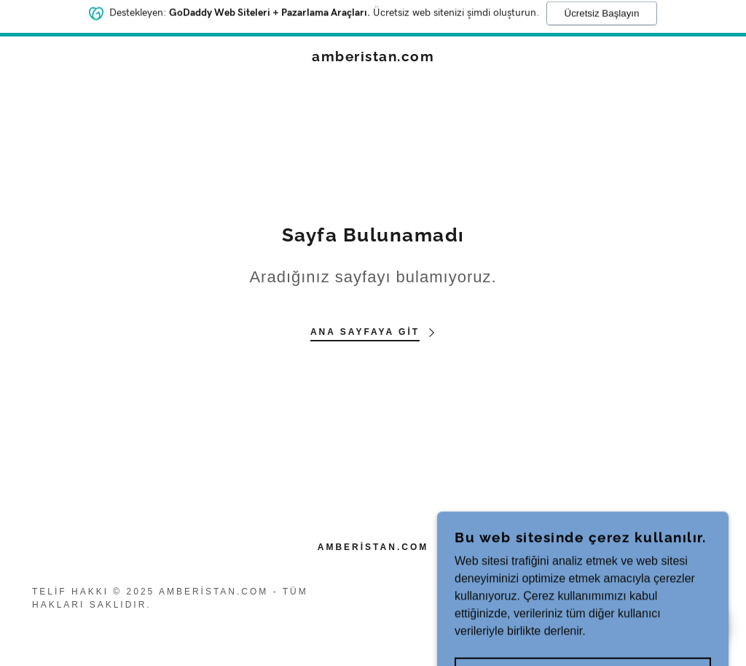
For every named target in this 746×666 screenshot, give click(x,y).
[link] (373, 57)
